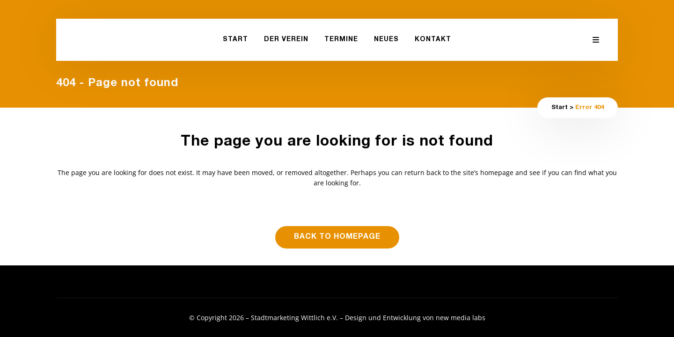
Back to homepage (337, 237)
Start (559, 108)
